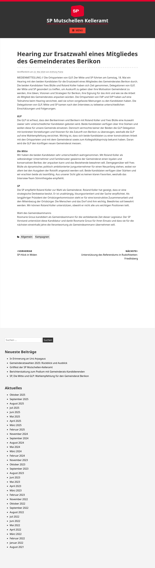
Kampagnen (42, 236)
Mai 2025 (15, 416)
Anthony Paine (56, 71)
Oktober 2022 (17, 503)
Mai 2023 (15, 481)
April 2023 (15, 486)
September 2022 (19, 507)
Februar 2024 (17, 455)
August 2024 (17, 442)
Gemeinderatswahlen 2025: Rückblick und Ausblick (38, 363)
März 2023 (15, 490)
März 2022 (15, 534)
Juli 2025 (14, 407)
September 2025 (19, 399)
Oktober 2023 (17, 464)
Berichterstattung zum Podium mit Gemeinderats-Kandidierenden (47, 371)
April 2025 (15, 421)
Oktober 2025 (17, 394)
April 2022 (15, 529)
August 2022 (17, 512)
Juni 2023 (15, 477)
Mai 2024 (15, 447)
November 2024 (19, 434)
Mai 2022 (15, 525)
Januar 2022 (16, 542)
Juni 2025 (15, 412)
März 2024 (15, 451)
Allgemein (26, 236)
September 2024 (19, 438)
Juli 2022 (14, 516)
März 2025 (15, 425)
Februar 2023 (17, 494)
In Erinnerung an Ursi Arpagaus (28, 358)
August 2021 (17, 547)
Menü (77, 30)
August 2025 (17, 403)
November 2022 (19, 499)
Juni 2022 (15, 521)
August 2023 (17, 473)
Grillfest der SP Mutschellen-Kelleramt (31, 367)
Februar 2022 (17, 538)
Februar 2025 (17, 429)
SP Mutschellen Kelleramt (77, 20)
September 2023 (19, 468)
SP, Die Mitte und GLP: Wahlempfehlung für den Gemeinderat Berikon (49, 376)
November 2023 (19, 460)
